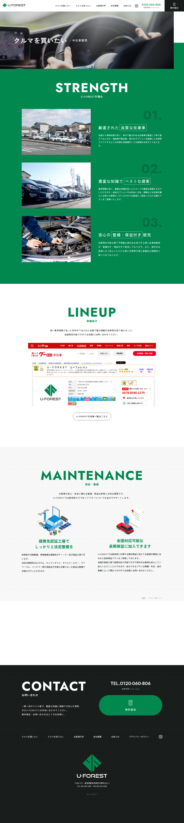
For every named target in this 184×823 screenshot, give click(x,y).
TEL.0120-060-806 (131, 683)
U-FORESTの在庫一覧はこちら (92, 416)
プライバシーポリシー (139, 736)
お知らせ (127, 5)
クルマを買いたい (63, 5)
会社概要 (114, 5)
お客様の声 (101, 5)
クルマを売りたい (83, 5)
